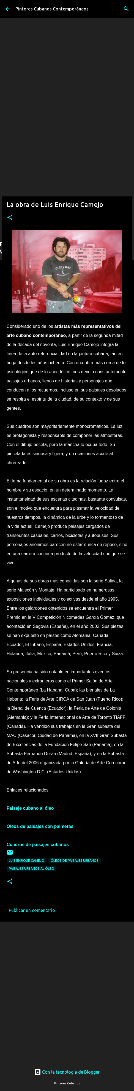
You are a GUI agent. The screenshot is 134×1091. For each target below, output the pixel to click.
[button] (10, 218)
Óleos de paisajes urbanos (75, 860)
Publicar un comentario (32, 910)
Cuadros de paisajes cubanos (38, 844)
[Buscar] (126, 8)
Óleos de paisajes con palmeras (40, 826)
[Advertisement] (67, 168)
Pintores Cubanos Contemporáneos (52, 8)
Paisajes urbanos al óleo (31, 868)
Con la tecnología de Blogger (67, 1072)
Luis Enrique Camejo (26, 860)
